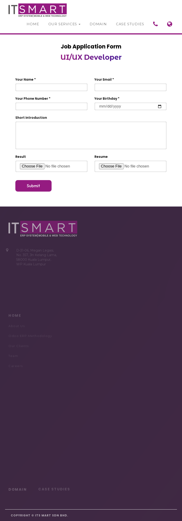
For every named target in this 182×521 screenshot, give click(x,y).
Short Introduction (31, 117)
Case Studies (130, 24)
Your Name (24, 79)
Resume (101, 156)
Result (20, 156)
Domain (98, 24)
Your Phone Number (31, 98)
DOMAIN (17, 488)
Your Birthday (105, 98)
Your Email (103, 79)
